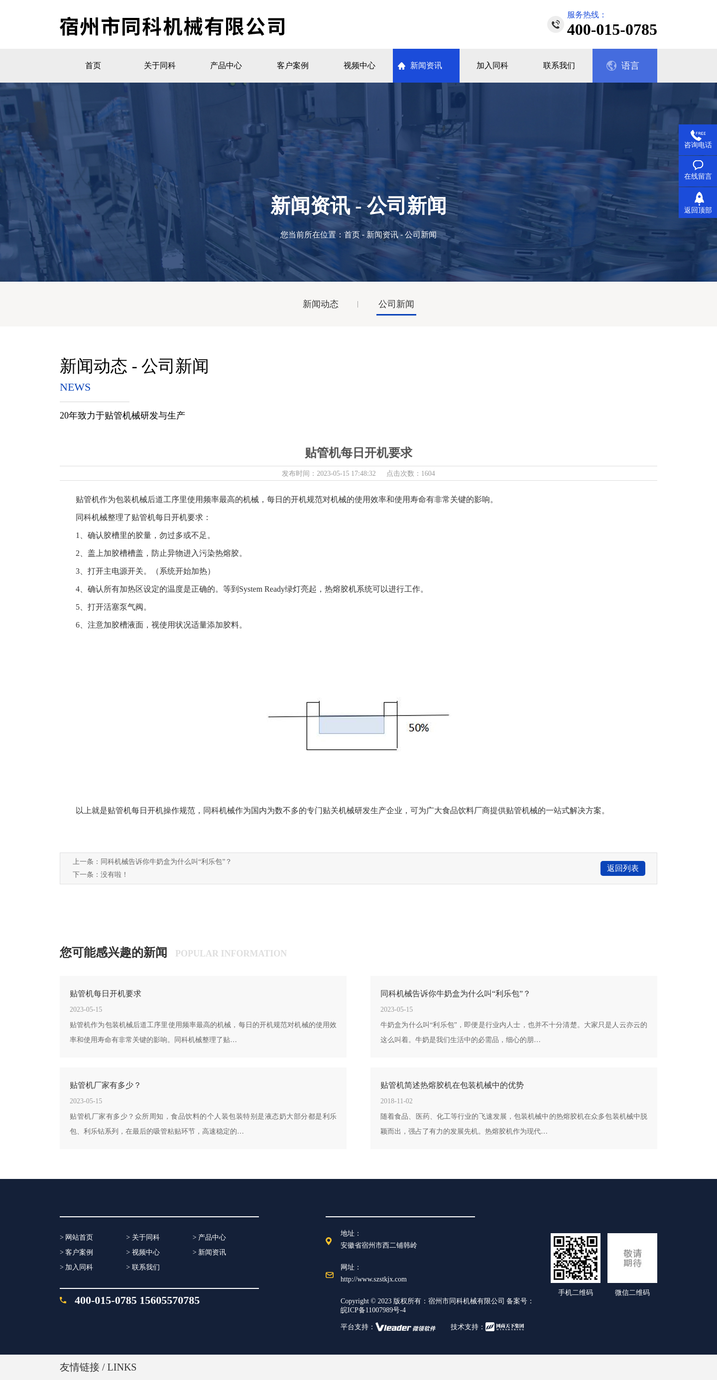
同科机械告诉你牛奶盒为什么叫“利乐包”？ (166, 861)
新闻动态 (321, 304)
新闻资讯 (382, 234)
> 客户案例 (76, 1252)
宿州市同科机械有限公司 (466, 1301)
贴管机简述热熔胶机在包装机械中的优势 (452, 1085)
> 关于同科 (142, 1237)
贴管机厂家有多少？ (105, 1085)
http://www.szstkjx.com (374, 1279)
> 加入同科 (76, 1267)
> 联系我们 (142, 1267)
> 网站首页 (76, 1237)
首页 (352, 234)
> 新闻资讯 (209, 1252)
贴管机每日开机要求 (105, 993)
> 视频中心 (142, 1252)
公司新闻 (396, 304)
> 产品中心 (209, 1237)
